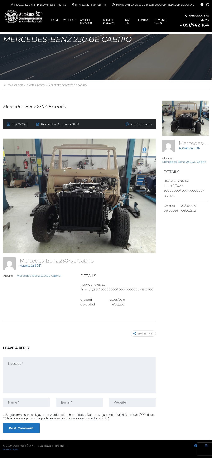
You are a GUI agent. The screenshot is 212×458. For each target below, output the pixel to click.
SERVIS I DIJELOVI (108, 21)
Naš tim (127, 21)
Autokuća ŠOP (30, 265)
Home (55, 20)
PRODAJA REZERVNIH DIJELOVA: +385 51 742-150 (40, 4)
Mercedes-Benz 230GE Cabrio (38, 276)
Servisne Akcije (159, 21)
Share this (143, 333)
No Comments (141, 124)
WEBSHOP (69, 20)
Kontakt (144, 20)
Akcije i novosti (86, 21)
